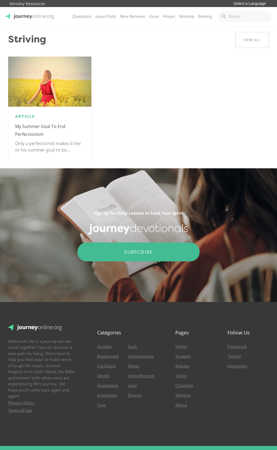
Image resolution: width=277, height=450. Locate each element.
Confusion (106, 366)
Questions (81, 16)
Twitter (234, 356)
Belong (205, 16)
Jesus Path (105, 16)
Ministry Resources (27, 3)
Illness (133, 366)
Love (132, 385)
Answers (183, 356)
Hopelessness (140, 356)
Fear (101, 405)
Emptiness (107, 395)
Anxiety (104, 346)
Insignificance (140, 376)
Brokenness (108, 356)
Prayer (169, 16)
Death (103, 376)
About (181, 405)
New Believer (132, 16)
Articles (182, 366)
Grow (154, 16)
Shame (134, 395)
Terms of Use (20, 410)
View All (252, 40)
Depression (107, 385)
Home (181, 346)
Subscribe (138, 252)
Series (181, 376)
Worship (186, 16)
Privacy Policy (21, 403)
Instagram (237, 366)
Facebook (237, 346)
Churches (184, 385)
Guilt (132, 346)
